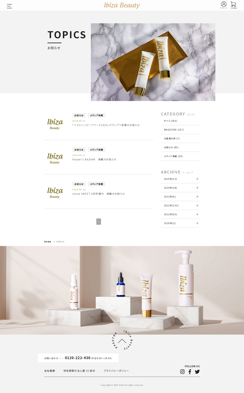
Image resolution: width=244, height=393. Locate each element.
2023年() (170, 196)
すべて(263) (170, 120)
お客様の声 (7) (172, 138)
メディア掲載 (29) (173, 156)
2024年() (170, 187)
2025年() (170, 178)
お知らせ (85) (171, 147)
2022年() (171, 205)
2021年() (170, 214)
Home (47, 241)
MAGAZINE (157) (174, 129)
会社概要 (49, 370)
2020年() (170, 223)
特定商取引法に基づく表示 (79, 370)
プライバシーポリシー (116, 370)
